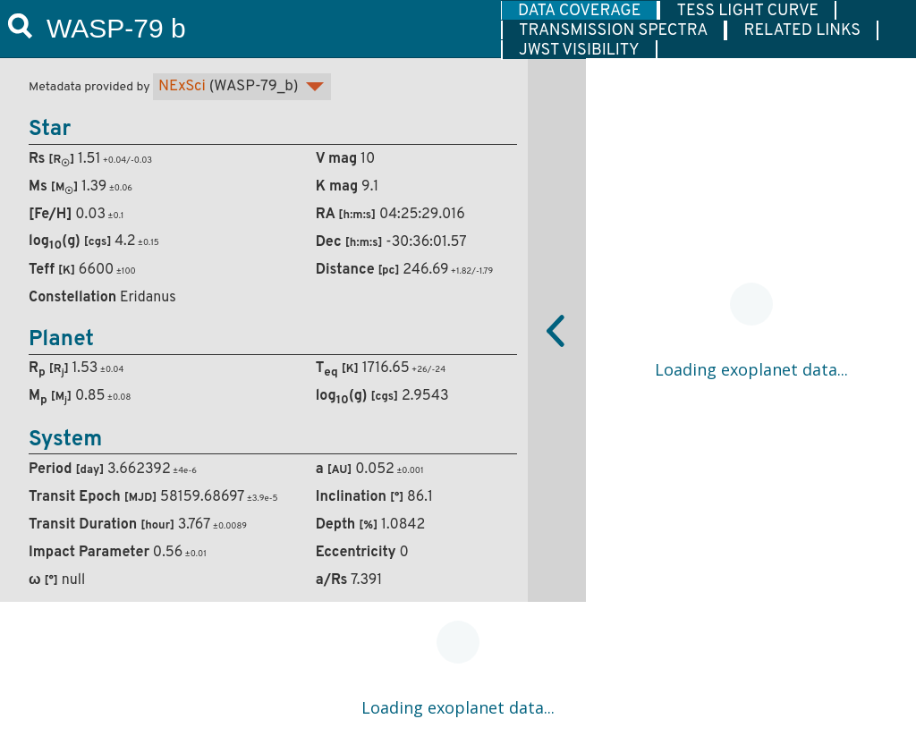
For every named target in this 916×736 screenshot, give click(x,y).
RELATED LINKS (802, 30)
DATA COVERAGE (579, 11)
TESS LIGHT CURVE (747, 11)
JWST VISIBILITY (579, 50)
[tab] (579, 10)
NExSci (182, 87)
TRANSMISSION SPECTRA (613, 30)
